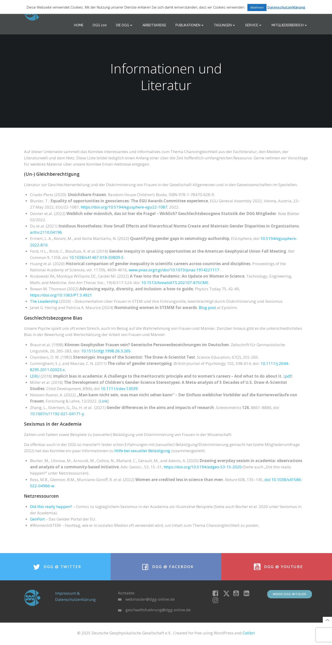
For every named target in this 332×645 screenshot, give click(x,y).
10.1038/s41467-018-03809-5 (96, 258)
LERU (35, 376)
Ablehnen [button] (257, 7)
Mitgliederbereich (290, 25)
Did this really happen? (51, 507)
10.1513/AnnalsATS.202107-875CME (174, 283)
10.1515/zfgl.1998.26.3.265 (106, 351)
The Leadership (44, 302)
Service (254, 25)
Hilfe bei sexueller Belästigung (142, 451)
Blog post (207, 308)
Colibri (249, 634)
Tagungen (225, 25)
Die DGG (124, 25)
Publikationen (190, 25)
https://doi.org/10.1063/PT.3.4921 (61, 295)
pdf (288, 376)
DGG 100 (100, 25)
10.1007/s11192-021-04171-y (57, 414)
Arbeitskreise (154, 25)
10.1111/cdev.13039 (119, 389)
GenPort (37, 519)
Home (79, 25)
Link (103, 401)
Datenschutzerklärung (286, 7)
